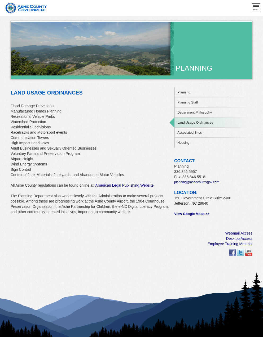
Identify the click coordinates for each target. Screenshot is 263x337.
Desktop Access (239, 238)
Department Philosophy (194, 112)
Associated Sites (189, 132)
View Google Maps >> (191, 214)
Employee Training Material (230, 244)
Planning (183, 92)
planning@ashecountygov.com (196, 182)
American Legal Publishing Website (124, 185)
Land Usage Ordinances (195, 122)
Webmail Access (238, 233)
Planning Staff (187, 102)
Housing (183, 143)
